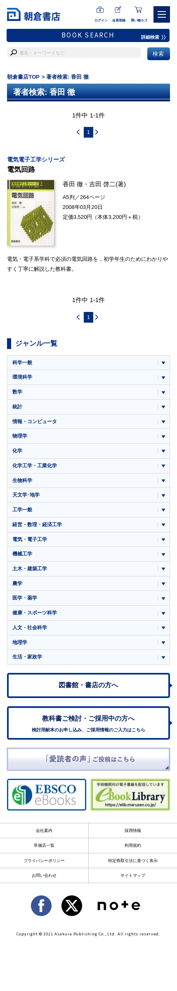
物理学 (19, 436)
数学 (17, 392)
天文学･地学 (26, 495)
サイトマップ (132, 875)
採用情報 (133, 830)
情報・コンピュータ (34, 421)
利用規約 (133, 845)
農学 (17, 583)
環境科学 (22, 377)
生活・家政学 (27, 657)
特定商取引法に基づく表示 (133, 860)
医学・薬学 (24, 598)
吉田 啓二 (102, 183)
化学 (17, 451)
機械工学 (22, 554)
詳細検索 (153, 37)
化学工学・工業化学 (34, 466)
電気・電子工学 (29, 539)
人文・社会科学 (29, 627)
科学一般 (22, 362)
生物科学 (22, 480)
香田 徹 (73, 183)
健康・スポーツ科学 (34, 613)
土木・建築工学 (29, 569)
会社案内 (44, 830)
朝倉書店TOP (23, 77)
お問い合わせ (44, 875)
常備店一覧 (44, 845)
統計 (17, 407)
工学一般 (22, 510)
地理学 (19, 642)
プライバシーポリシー (44, 860)
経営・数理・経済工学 (37, 524)
